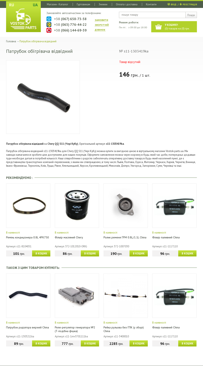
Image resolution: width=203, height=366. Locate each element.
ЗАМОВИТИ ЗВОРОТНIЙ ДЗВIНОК (102, 24)
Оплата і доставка (126, 4)
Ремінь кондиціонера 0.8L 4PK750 (27, 237)
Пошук (191, 15)
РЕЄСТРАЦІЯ (190, 4)
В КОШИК (41, 253)
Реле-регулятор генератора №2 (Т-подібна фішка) (75, 329)
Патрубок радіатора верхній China (27, 327)
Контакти (151, 4)
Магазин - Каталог (57, 4)
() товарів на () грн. (177, 26)
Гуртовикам (83, 4)
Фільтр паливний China (166, 237)
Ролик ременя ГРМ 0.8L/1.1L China (125, 237)
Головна (11, 41)
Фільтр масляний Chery (69, 237)
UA (35, 5)
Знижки (103, 4)
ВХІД (173, 4)
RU (11, 5)
